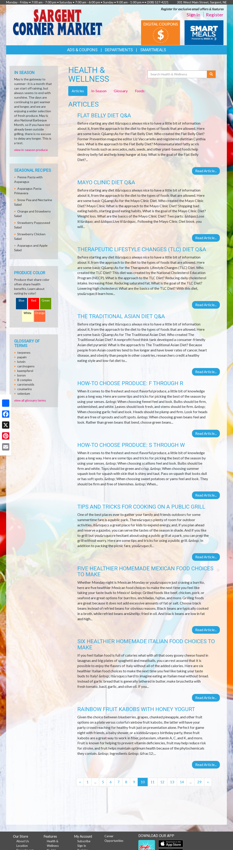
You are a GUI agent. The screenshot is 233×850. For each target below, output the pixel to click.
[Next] (208, 782)
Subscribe (83, 841)
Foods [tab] (139, 91)
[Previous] (80, 782)
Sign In (193, 14)
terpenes (23, 352)
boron (21, 375)
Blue (21, 300)
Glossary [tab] (121, 91)
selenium (23, 393)
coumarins (24, 389)
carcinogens (26, 366)
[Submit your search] (211, 74)
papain (22, 357)
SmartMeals (153, 49)
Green (46, 300)
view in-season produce (31, 150)
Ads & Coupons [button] (82, 49)
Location (22, 845)
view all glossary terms (30, 400)
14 (182, 782)
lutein (21, 362)
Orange (40, 313)
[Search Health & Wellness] (177, 74)
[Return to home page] (57, 22)
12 (162, 782)
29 (199, 782)
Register (214, 14)
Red (33, 300)
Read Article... (206, 171)
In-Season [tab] (98, 91)
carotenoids (25, 384)
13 (172, 782)
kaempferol (25, 371)
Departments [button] (119, 49)
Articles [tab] (78, 91)
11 (152, 782)
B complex (24, 380)
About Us (22, 841)
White (27, 313)
